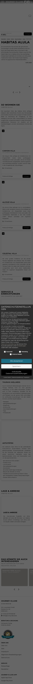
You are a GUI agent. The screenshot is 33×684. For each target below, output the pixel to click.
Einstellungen (21, 346)
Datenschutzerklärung (8, 344)
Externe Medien (16, 354)
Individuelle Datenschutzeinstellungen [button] (16, 372)
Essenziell (8, 351)
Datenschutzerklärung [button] (17, 377)
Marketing (23, 351)
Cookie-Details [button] (7, 377)
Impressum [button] (26, 377)
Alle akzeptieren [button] (16, 361)
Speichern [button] (16, 366)
